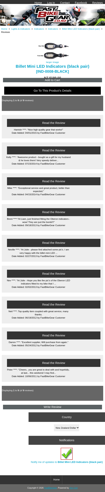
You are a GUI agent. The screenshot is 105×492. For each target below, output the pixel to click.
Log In (51, 2)
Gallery (98, 7)
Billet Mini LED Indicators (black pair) (81, 28)
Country (67, 416)
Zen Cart (73, 488)
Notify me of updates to (67, 456)
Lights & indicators (20, 28)
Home (38, 2)
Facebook (81, 2)
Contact (65, 2)
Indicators (39, 28)
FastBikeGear (50, 488)
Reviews (97, 2)
